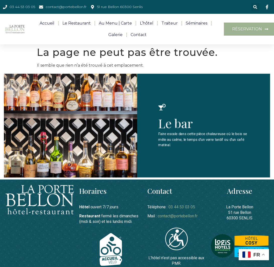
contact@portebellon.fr (178, 215)
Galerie (115, 34)
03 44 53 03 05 (181, 206)
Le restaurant (76, 23)
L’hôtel (146, 23)
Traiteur (169, 23)
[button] (255, 7)
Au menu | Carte (115, 23)
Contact (139, 34)
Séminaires (196, 23)
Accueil (47, 23)
